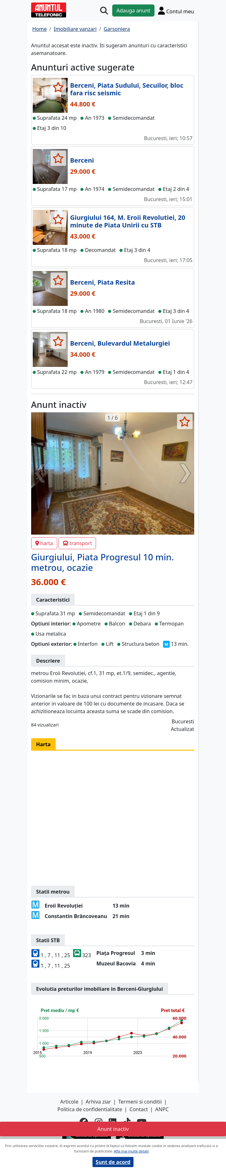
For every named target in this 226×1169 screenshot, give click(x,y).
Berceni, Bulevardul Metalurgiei (120, 343)
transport (77, 543)
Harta (43, 744)
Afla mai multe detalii (131, 1151)
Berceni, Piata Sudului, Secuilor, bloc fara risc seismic (126, 89)
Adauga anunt (133, 10)
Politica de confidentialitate (89, 1109)
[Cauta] (104, 10)
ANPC (161, 1109)
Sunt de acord (113, 1162)
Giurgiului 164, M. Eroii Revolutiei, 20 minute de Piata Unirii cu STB (127, 221)
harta (44, 543)
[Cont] (176, 10)
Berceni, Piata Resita (102, 282)
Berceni (82, 160)
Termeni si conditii (140, 1101)
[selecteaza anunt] (58, 87)
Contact (138, 1109)
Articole (69, 1101)
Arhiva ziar (98, 1101)
